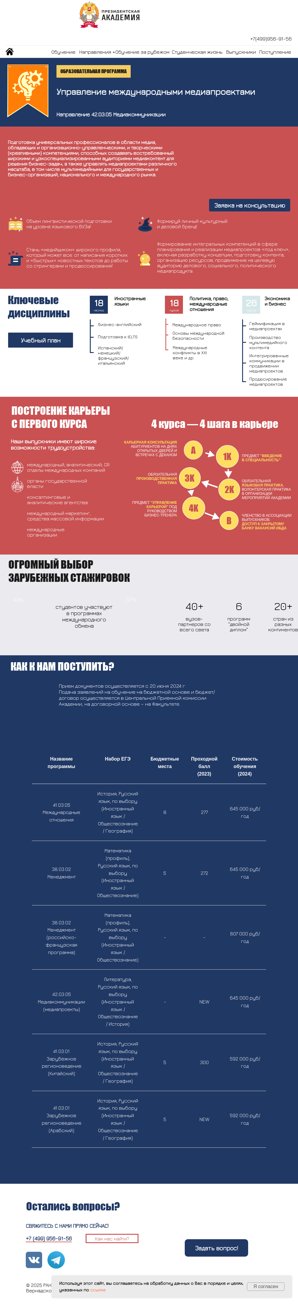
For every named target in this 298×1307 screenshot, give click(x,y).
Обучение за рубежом (142, 52)
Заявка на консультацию (249, 205)
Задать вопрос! (216, 1248)
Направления (95, 52)
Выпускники (241, 52)
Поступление (275, 52)
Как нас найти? (112, 1238)
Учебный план (40, 340)
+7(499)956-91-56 (271, 39)
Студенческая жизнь (197, 52)
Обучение (63, 52)
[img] (10, 51)
